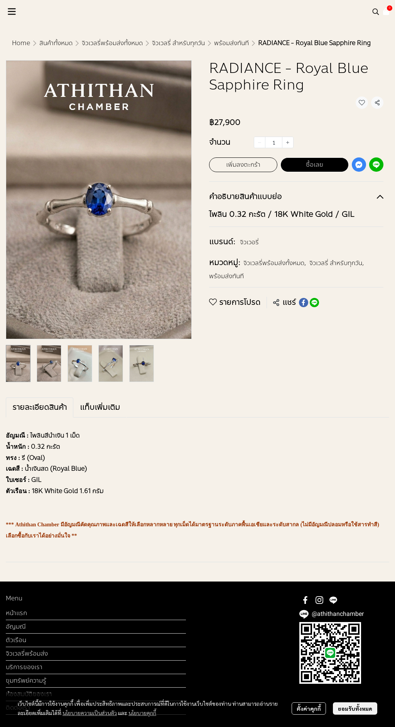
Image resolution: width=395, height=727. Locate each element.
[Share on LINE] (314, 302)
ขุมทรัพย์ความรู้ (26, 680)
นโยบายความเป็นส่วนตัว (89, 712)
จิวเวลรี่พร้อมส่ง (27, 653)
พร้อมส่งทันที (231, 43)
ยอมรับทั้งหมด (355, 708)
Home (21, 43)
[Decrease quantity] (259, 142)
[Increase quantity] (287, 142)
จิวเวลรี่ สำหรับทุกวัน (178, 43)
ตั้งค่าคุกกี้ (309, 708)
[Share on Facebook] (303, 302)
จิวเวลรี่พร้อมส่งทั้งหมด (112, 43)
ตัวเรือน (16, 640)
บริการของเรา (24, 667)
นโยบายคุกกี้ (142, 712)
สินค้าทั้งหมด (56, 43)
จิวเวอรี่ (249, 242)
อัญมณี (16, 626)
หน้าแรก (16, 613)
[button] (375, 11)
